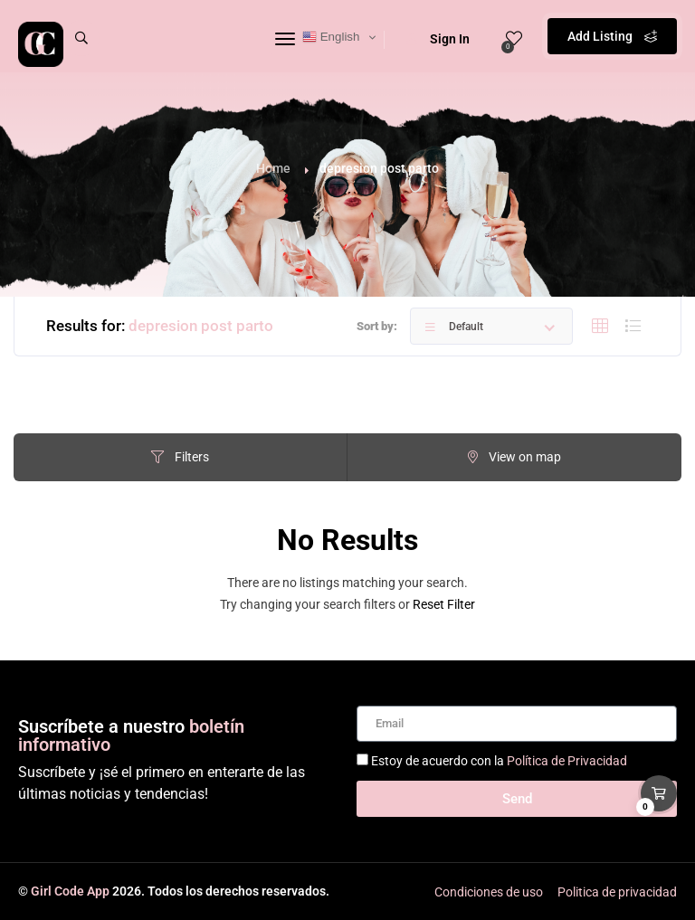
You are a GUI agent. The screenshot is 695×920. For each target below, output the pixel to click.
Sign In (438, 39)
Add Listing (612, 36)
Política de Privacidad (567, 761)
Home (273, 168)
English (330, 37)
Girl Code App (70, 891)
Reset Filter (444, 604)
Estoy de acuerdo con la (499, 761)
